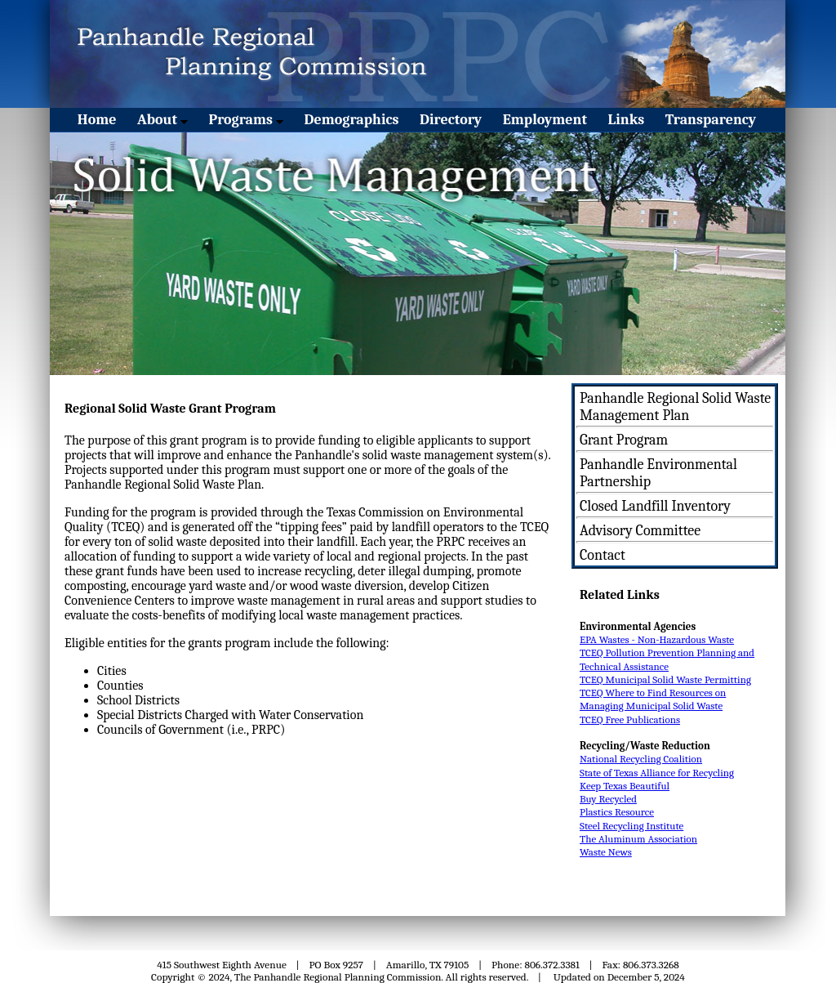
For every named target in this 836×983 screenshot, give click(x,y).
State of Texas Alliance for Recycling (657, 772)
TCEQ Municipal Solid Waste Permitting (665, 679)
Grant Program (624, 440)
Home (97, 119)
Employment (545, 119)
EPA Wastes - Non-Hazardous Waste (657, 639)
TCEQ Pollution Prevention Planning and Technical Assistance (667, 659)
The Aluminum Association (638, 839)
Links (626, 119)
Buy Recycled (608, 799)
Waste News (606, 852)
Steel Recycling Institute (631, 826)
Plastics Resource (617, 812)
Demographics (352, 119)
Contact (602, 555)
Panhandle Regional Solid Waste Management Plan (675, 407)
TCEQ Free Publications (630, 719)
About (162, 119)
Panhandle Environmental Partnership (658, 473)
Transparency (710, 119)
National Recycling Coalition (641, 759)
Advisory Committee (640, 530)
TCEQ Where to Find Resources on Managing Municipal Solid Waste (653, 699)
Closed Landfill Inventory (655, 506)
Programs (245, 119)
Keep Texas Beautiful (624, 786)
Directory (451, 119)
